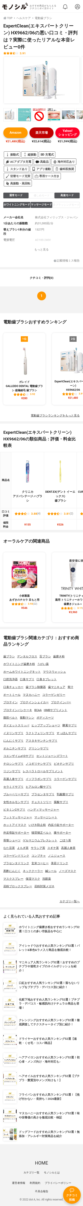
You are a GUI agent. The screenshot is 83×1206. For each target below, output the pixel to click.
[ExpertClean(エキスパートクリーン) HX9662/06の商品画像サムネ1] (10, 114)
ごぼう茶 (65, 840)
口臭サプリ (27, 679)
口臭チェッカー (13, 687)
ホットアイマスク (14, 825)
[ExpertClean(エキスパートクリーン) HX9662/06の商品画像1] (41, 80)
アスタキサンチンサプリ (41, 740)
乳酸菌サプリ (65, 794)
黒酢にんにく (12, 871)
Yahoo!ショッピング (67, 133)
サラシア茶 (38, 848)
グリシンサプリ (39, 748)
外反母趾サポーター (16, 832)
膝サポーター (62, 832)
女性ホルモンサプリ (16, 802)
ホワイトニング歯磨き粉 (19, 664)
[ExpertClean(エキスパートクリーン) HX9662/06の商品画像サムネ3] (39, 114)
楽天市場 (41, 133)
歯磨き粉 (59, 656)
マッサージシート (45, 817)
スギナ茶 (53, 848)
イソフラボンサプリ (39, 779)
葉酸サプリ (61, 802)
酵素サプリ (69, 725)
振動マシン (27, 717)
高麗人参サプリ (13, 779)
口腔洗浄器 (10, 679)
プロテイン (10, 702)
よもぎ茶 (23, 848)
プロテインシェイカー (34, 702)
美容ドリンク (59, 863)
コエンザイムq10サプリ (18, 756)
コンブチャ (38, 855)
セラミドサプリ (13, 786)
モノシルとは (52, 1172)
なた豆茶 (9, 848)
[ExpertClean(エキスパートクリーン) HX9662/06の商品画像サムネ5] (68, 114)
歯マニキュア (56, 687)
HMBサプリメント (55, 710)
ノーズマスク (67, 871)
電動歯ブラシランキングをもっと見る (55, 415)
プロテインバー (61, 702)
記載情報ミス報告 (67, 260)
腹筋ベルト (10, 717)
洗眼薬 (46, 878)
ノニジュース (56, 855)
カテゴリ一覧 (31, 1172)
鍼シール (51, 871)
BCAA (38, 710)
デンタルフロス (27, 656)
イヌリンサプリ (13, 733)
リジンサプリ (12, 771)
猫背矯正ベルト (41, 832)
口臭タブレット (47, 679)
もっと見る (41, 249)
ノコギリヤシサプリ (39, 763)
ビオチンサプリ (64, 763)
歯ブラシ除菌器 (36, 687)
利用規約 (35, 1182)
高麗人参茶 (68, 848)
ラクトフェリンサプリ (40, 733)
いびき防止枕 (37, 825)
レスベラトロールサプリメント (43, 771)
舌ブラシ (45, 656)
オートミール (12, 694)
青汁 (70, 687)
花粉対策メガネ (44, 886)
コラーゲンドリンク (16, 855)
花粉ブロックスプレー (17, 886)
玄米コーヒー (40, 863)
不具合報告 (41, 1191)
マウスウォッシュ (54, 671)
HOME (41, 1163)
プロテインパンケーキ (17, 710)
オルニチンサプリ (14, 748)
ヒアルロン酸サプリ (39, 786)
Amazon (15, 133)
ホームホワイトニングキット (22, 671)
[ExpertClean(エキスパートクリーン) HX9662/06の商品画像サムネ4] (53, 114)
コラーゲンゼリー (53, 694)
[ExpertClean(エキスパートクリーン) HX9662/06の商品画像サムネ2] (24, 114)
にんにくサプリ (13, 740)
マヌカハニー (31, 694)
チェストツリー (41, 802)
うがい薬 (43, 664)
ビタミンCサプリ (14, 809)
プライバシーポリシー (58, 1182)
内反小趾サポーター (61, 825)
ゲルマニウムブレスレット (40, 840)
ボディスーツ (45, 717)
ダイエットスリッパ (16, 725)
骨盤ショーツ (12, 840)
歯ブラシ (9, 656)
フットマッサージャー (17, 817)
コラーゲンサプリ (65, 779)
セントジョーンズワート (52, 756)
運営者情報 (18, 1182)
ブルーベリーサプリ (16, 794)
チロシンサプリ (13, 763)
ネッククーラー (33, 871)
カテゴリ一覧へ (70, 901)
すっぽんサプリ (67, 733)
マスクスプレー (13, 878)
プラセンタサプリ (42, 794)
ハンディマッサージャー (43, 809)
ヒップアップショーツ (45, 725)
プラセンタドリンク (16, 863)
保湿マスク (33, 878)
